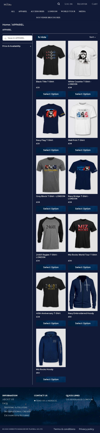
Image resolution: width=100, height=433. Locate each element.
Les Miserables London (79, 399)
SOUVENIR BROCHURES (48, 17)
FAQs (5, 403)
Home (6, 24)
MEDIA (82, 11)
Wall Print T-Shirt (76, 140)
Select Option (51, 94)
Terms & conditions (64, 429)
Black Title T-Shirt (45, 81)
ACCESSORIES (37, 11)
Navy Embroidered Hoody (81, 313)
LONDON (52, 11)
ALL (13, 11)
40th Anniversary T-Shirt (48, 313)
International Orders (17, 411)
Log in (68, 4)
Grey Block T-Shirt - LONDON (50, 196)
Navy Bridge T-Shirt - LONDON (78, 197)
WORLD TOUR (68, 11)
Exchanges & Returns (16, 415)
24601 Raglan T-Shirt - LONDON (47, 256)
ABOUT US (8, 399)
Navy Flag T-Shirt (44, 140)
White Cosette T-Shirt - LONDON (79, 82)
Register (82, 4)
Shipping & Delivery (15, 407)
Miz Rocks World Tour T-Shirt (82, 255)
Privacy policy (86, 429)
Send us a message (45, 400)
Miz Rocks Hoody (44, 369)
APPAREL (22, 11)
